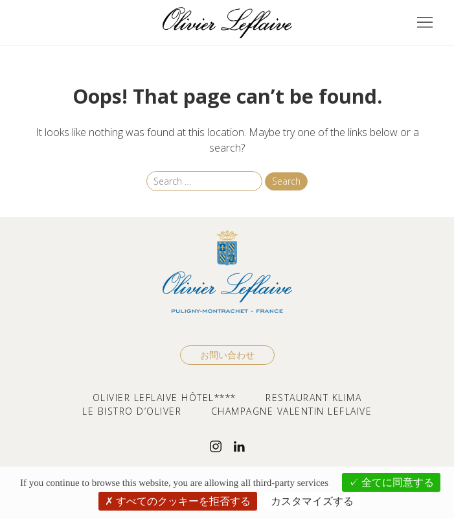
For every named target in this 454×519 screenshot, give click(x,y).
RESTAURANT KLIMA (313, 397)
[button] (425, 22)
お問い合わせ (227, 355)
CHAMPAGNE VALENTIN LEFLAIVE (291, 411)
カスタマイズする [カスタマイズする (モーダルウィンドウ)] (312, 501)
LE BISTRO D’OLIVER (131, 411)
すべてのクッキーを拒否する (178, 501)
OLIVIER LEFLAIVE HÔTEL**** (164, 397)
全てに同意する (391, 482)
